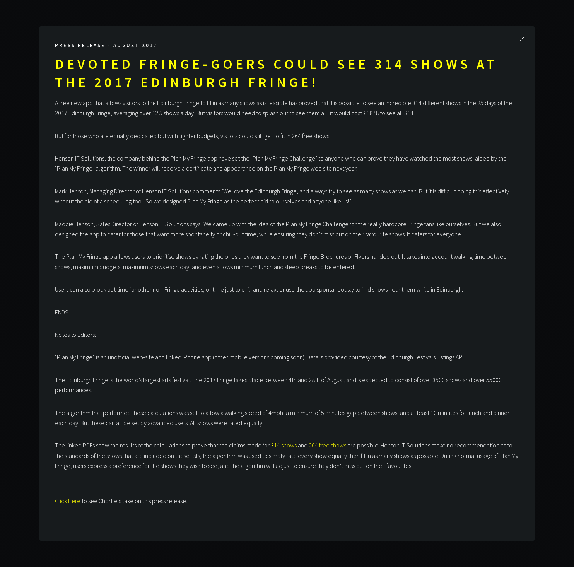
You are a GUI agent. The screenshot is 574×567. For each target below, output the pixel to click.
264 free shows (327, 445)
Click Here (67, 501)
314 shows (284, 445)
